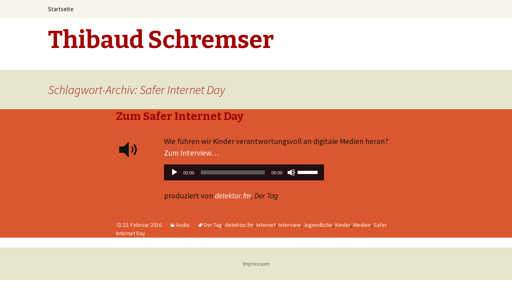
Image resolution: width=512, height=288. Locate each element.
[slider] (233, 172)
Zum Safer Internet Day (180, 116)
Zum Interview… (191, 153)
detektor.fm (233, 195)
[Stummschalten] (291, 172)
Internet (266, 224)
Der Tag (213, 224)
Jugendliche (317, 224)
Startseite (61, 9)
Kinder (342, 224)
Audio (183, 224)
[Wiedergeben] (174, 172)
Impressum (256, 263)
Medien (362, 224)
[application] (244, 174)
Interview (289, 224)
